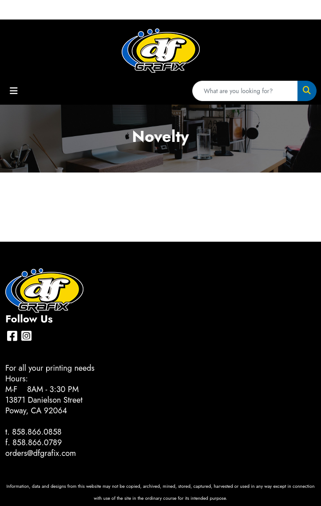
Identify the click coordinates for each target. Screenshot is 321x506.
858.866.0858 (37, 432)
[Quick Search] (245, 91)
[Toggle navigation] (13, 91)
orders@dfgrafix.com (40, 453)
